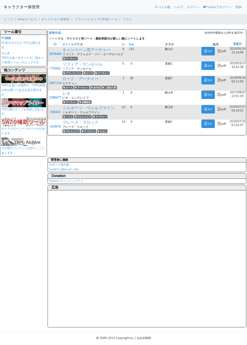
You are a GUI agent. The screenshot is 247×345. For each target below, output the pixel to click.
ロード (88, 73)
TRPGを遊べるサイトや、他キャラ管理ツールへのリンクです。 (22, 58)
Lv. (123, 44)
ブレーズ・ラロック (80, 122)
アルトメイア (83, 116)
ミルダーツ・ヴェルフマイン (88, 108)
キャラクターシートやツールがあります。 (23, 127)
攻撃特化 (85, 102)
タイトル (68, 44)
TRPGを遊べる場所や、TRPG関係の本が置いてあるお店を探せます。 (23, 86)
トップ (8, 19)
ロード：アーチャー (80, 79)
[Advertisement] (67, 258)
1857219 (55, 83)
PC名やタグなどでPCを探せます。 (21, 43)
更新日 (237, 44)
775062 (55, 69)
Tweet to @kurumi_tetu (64, 169)
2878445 (55, 54)
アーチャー (70, 58)
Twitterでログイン (217, 7)
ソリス (67, 116)
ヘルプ (178, 7)
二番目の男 (109, 87)
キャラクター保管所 (22, 7)
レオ (66, 93)
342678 (55, 127)
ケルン (102, 131)
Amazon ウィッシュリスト (66, 181)
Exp (131, 44)
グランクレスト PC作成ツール (96, 19)
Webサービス (27, 19)
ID (55, 44)
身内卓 (95, 87)
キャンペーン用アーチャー (86, 50)
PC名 (79, 44)
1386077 (55, 98)
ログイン (193, 7)
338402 (55, 112)
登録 (238, 7)
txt (208, 51)
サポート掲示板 (59, 165)
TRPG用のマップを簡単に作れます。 (23, 108)
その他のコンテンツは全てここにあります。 (23, 147)
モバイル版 (162, 7)
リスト (127, 19)
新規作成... (56, 33)
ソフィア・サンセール (82, 64)
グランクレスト (72, 73)
